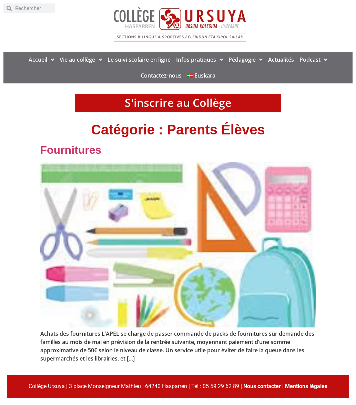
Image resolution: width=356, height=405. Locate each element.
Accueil (41, 59)
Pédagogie (245, 59)
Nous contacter (262, 386)
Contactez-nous (161, 75)
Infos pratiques (199, 59)
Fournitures (71, 150)
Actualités (281, 59)
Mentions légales (306, 386)
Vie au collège (81, 59)
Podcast (313, 59)
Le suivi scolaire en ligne (139, 59)
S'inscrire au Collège (178, 102)
